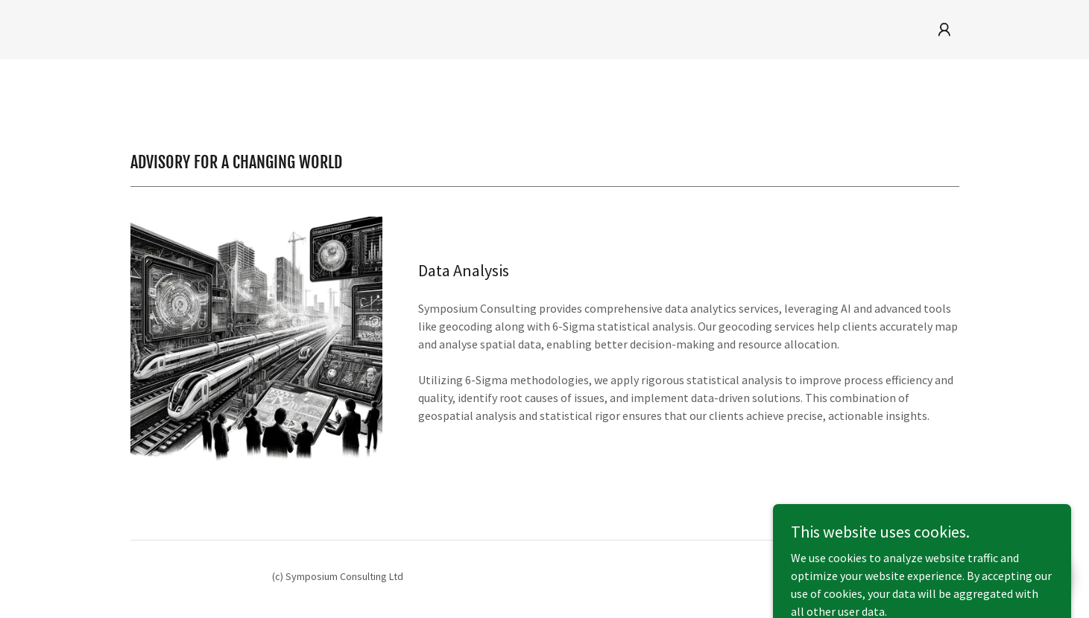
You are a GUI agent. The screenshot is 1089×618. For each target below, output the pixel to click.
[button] (944, 30)
